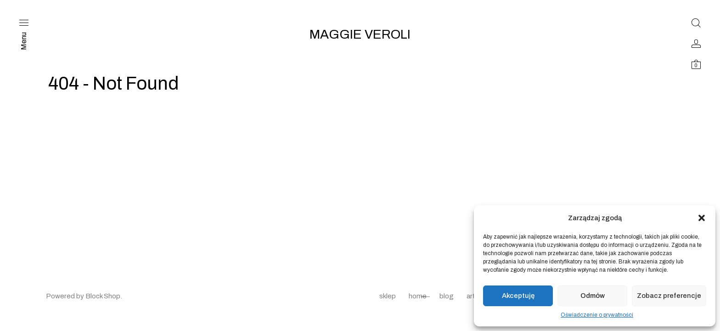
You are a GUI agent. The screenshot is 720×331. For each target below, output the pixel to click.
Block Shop (102, 296)
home (418, 296)
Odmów (592, 295)
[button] (701, 218)
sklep (387, 296)
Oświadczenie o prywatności (597, 315)
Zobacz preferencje (669, 295)
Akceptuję (518, 295)
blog (446, 296)
